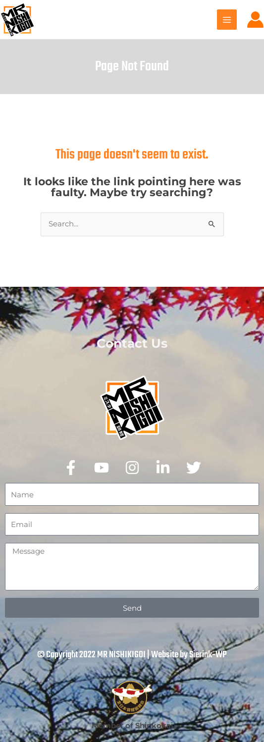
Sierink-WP (208, 654)
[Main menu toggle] (227, 19)
